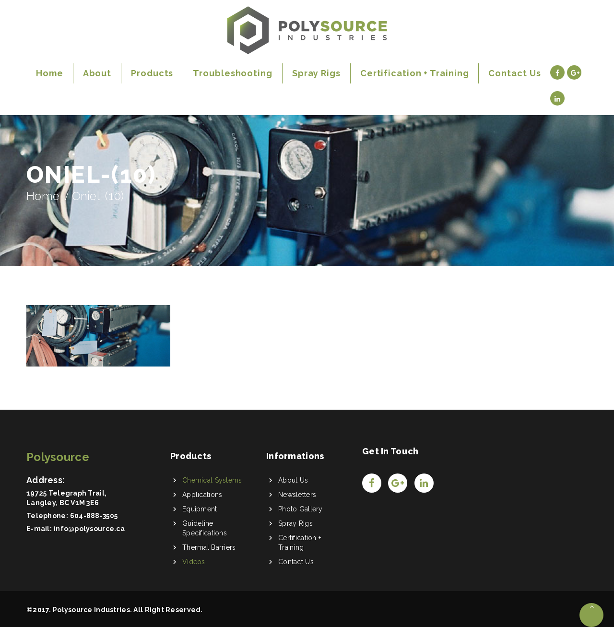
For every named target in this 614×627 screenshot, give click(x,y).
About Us (293, 480)
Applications (202, 494)
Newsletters (297, 494)
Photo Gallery (300, 509)
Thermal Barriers (209, 547)
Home (42, 196)
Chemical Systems (212, 480)
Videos (193, 562)
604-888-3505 (94, 516)
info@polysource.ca (89, 528)
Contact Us (296, 562)
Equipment (199, 509)
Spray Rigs (295, 523)
